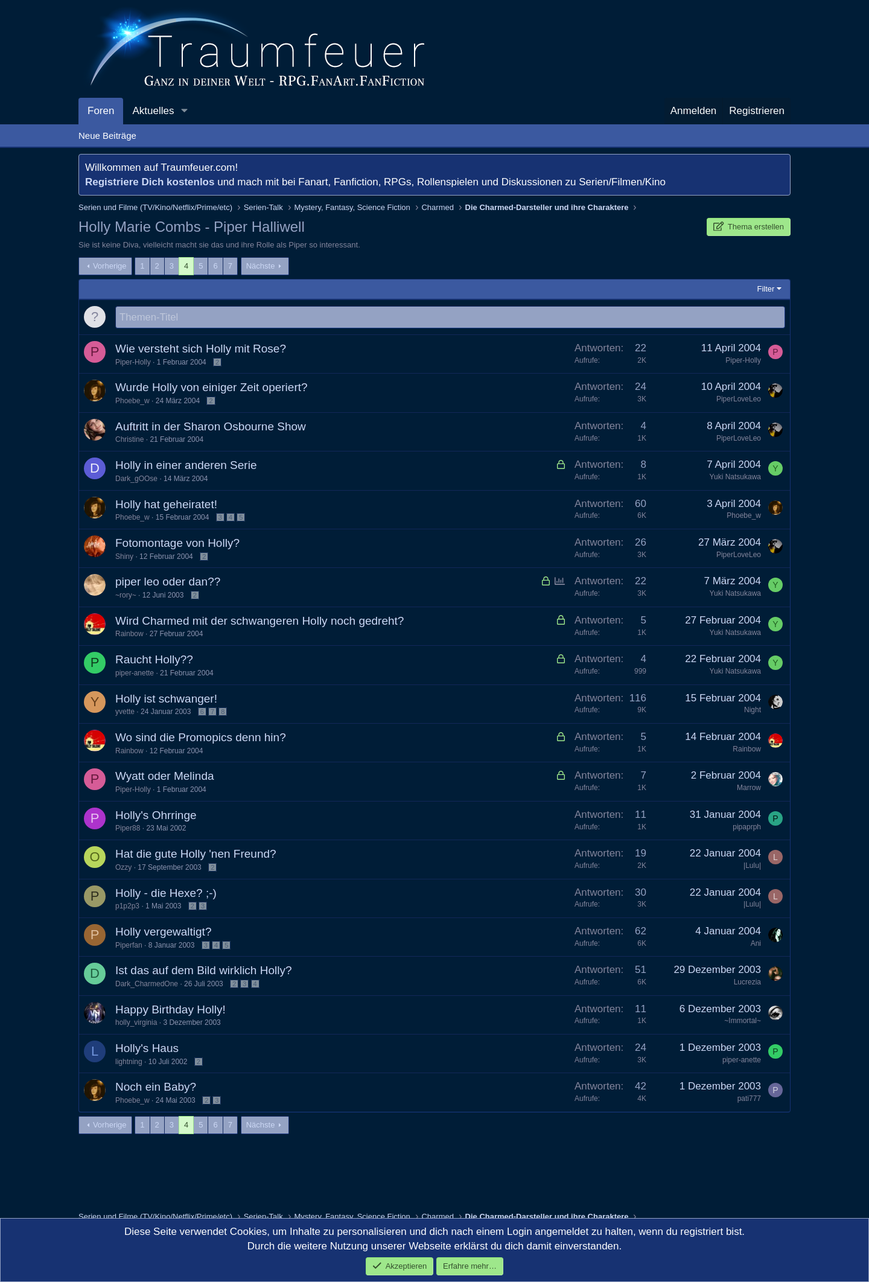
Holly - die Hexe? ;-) (166, 893)
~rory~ (125, 596)
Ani (756, 944)
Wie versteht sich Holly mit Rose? (200, 349)
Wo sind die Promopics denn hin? (200, 738)
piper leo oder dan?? (167, 582)
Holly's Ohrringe (156, 815)
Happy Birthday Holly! (170, 1010)
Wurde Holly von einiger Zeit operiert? (211, 387)
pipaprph (747, 827)
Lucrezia (747, 982)
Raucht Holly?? (154, 660)
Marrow (749, 788)
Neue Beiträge (107, 135)
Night (752, 710)
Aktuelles (153, 110)
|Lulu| (752, 866)
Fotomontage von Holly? (177, 543)
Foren (101, 110)
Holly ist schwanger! (166, 699)
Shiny (124, 557)
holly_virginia (136, 1023)
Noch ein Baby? (155, 1087)
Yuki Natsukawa (735, 477)
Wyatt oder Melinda (164, 776)
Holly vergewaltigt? (163, 932)
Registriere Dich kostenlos (149, 182)
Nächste (260, 265)
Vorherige (110, 265)
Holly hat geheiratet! (166, 505)
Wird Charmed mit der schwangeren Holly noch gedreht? (259, 621)
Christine (129, 440)
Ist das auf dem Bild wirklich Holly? (203, 971)
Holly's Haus (147, 1048)
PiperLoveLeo (738, 399)
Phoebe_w (132, 401)
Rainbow (129, 634)
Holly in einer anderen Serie (185, 465)
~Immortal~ (742, 1021)
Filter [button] (766, 288)
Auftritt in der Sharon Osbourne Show (210, 427)
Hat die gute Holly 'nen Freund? (195, 854)
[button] (184, 111)
